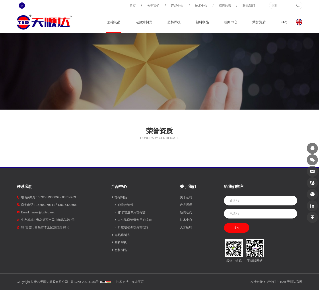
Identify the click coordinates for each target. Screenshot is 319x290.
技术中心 (201, 5)
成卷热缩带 (125, 205)
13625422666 (67, 205)
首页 (133, 5)
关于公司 (186, 197)
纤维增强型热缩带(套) (133, 227)
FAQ (284, 22)
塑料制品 (202, 22)
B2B (283, 282)
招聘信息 (225, 5)
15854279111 (45, 205)
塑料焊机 (174, 22)
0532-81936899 (48, 197)
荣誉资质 (259, 22)
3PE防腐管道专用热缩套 (135, 220)
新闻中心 (230, 22)
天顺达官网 (294, 282)
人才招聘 (186, 227)
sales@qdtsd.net (43, 212)
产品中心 (177, 5)
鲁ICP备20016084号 (85, 282)
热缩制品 (114, 22)
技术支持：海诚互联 (130, 282)
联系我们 (249, 5)
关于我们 (153, 5)
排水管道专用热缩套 (132, 212)
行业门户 (273, 282)
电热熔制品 (144, 22)
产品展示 (186, 205)
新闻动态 (186, 212)
